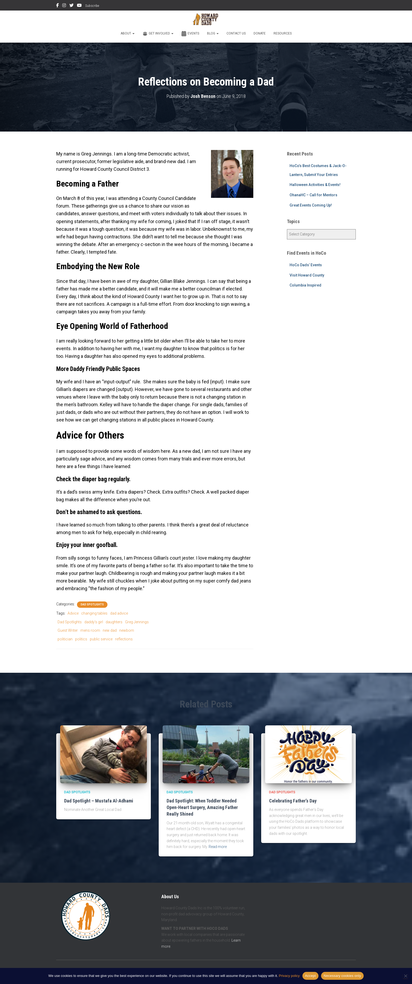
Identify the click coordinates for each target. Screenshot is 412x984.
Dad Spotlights (92, 604)
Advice (73, 613)
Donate (260, 33)
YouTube (79, 6)
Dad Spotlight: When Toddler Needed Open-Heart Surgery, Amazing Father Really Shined (202, 807)
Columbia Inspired (305, 285)
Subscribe (92, 6)
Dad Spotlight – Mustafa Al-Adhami (98, 801)
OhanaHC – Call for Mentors (313, 195)
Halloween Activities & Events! (315, 185)
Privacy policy (289, 976)
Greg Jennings (137, 622)
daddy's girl (93, 622)
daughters (114, 622)
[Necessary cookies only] (405, 975)
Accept (310, 976)
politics (81, 639)
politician (65, 639)
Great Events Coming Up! (311, 205)
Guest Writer (68, 630)
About (128, 33)
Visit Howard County (307, 275)
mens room (90, 630)
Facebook (57, 6)
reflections (124, 639)
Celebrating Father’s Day (293, 801)
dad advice (119, 613)
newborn (126, 630)
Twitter (71, 6)
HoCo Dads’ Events (306, 265)
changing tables (94, 613)
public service (101, 639)
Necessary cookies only (342, 976)
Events (190, 33)
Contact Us (236, 33)
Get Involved (157, 33)
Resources (283, 33)
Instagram (64, 6)
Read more (218, 847)
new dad (110, 630)
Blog (213, 33)
